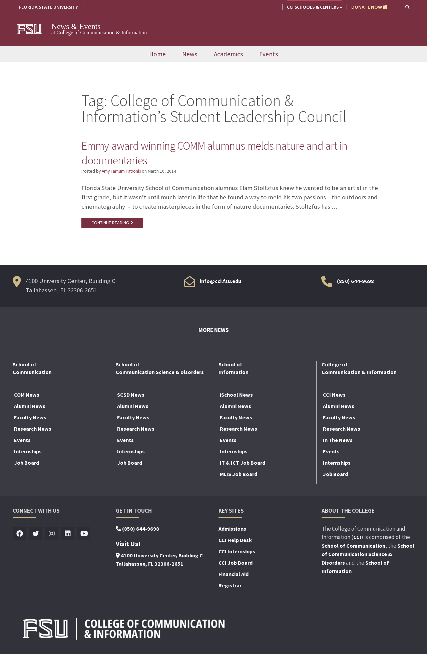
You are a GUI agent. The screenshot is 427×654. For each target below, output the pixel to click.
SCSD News (130, 396)
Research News (32, 430)
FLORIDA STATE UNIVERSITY (48, 7)
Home (157, 55)
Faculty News (30, 418)
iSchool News (236, 396)
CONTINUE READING (113, 224)
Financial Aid (234, 575)
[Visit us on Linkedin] (67, 535)
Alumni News (29, 407)
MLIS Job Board (238, 475)
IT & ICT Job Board (242, 464)
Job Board (26, 464)
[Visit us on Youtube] (83, 535)
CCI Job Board (236, 564)
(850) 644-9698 (355, 282)
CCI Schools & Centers (314, 7)
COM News (26, 396)
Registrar (230, 586)
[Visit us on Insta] (51, 535)
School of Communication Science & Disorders (368, 555)
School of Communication (353, 547)
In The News (338, 441)
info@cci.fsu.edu (220, 282)
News (189, 55)
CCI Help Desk (235, 541)
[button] (407, 7)
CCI (357, 538)
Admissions (232, 530)
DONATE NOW (369, 7)
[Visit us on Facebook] (19, 535)
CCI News (334, 396)
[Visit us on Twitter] (35, 535)
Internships (28, 452)
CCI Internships (237, 552)
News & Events (79, 26)
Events (268, 55)
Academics (228, 55)
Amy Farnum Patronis (121, 172)
